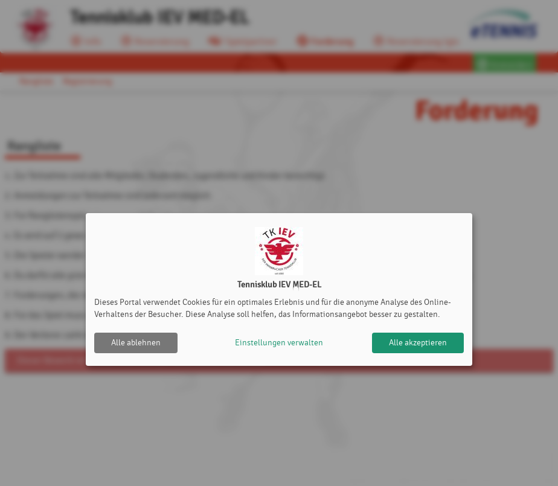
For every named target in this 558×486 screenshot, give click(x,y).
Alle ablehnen (136, 342)
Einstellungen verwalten (279, 342)
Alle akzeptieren (418, 342)
